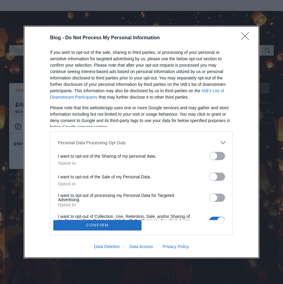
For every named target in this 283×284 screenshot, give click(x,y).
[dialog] (141, 142)
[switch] (217, 156)
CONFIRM (97, 225)
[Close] (247, 38)
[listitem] (141, 142)
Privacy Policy (176, 246)
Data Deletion (107, 246)
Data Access (141, 246)
